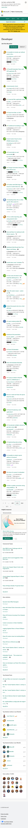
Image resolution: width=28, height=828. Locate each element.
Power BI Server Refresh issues (10, 642)
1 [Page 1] (5, 503)
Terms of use (3, 816)
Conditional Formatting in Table (16, 125)
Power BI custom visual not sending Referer (14, 636)
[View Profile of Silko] (9, 323)
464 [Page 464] (22, 503)
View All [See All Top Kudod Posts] (5, 706)
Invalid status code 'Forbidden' (14, 262)
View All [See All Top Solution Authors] (5, 737)
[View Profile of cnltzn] (9, 310)
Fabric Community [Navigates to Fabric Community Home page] (16, 12)
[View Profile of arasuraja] (21, 327)
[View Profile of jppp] (20, 478)
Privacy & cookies (4, 814)
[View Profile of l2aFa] (9, 101)
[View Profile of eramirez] (10, 189)
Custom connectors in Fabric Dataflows (12, 623)
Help (18, 18)
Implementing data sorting (15, 442)
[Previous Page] (2, 503)
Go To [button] (23, 18)
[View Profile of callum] (9, 280)
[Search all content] (16, 21)
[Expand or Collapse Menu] (2, 15)
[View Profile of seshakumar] (11, 56)
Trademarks (3, 818)
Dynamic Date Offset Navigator (11, 602)
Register (7, 18)
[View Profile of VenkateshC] (10, 429)
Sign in (13, 18)
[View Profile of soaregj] (9, 88)
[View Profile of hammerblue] (9, 209)
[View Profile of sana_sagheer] (11, 336)
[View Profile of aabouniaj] (10, 414)
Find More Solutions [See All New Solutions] (5, 670)
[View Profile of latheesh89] (10, 489)
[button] (13, 46)
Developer (5, 604)
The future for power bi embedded (15, 472)
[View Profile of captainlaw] (15, 171)
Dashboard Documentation (13, 334)
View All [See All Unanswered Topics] (5, 592)
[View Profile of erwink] (9, 114)
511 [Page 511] (7, 506)
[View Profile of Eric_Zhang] (13, 61)
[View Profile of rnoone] (9, 474)
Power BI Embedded (13, 349)
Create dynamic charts (12, 86)
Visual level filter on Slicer (14, 112)
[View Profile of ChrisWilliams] (11, 295)
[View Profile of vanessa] (8, 465)
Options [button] (22, 46)
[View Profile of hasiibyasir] (10, 143)
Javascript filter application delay (16, 99)
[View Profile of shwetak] (10, 351)
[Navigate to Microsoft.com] (5, 12)
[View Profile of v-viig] (20, 283)
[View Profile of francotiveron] (11, 382)
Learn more (4, 7)
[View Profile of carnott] (9, 399)
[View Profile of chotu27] (10, 204)
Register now (17, 31)
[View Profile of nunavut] (10, 156)
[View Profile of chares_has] (10, 73)
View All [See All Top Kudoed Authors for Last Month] (5, 768)
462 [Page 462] (13, 503)
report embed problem (14, 321)
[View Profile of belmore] (10, 459)
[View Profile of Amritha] (10, 221)
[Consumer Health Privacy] (14, 823)
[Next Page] (10, 506)
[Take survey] (8, 538)
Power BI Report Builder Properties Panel (13, 585)
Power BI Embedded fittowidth (14, 362)
